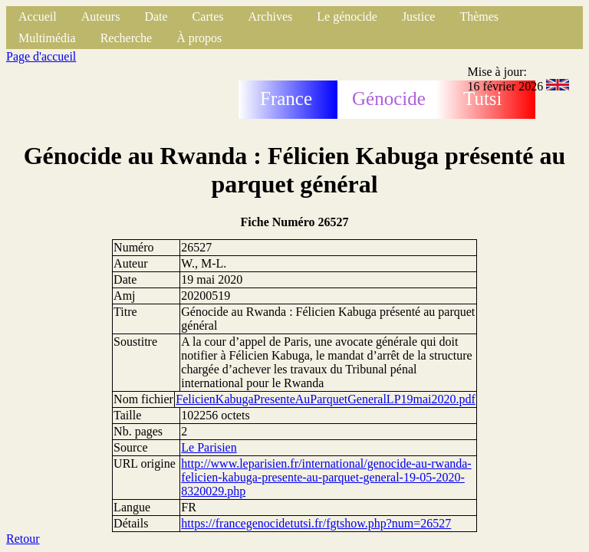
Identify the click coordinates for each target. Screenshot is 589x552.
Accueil (37, 16)
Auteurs (100, 16)
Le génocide (347, 16)
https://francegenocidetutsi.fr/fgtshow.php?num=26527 (316, 523)
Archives (270, 16)
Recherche (126, 37)
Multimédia (47, 37)
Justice (419, 16)
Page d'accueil (41, 56)
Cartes (208, 16)
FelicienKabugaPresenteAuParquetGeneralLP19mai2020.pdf (325, 399)
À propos (199, 37)
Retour (23, 538)
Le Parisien (208, 447)
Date (155, 16)
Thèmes (479, 16)
